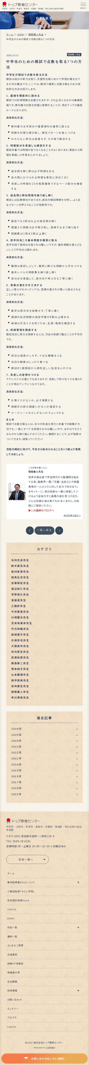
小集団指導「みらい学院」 (21, 891)
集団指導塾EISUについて (21, 882)
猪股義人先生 (35, 34)
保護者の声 (13, 972)
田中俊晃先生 (20, 680)
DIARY (20, 34)
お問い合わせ (14, 999)
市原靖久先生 (20, 594)
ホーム (9, 34)
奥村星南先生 (20, 571)
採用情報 (12, 990)
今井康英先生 (20, 611)
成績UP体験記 (15, 963)
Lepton (11, 1026)
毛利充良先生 (20, 560)
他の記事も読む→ (72, 515)
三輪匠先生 (18, 606)
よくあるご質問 (15, 945)
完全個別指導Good (18, 900)
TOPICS (11, 909)
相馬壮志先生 (20, 577)
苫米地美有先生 (21, 623)
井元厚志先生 (20, 651)
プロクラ (12, 1017)
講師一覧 (12, 936)
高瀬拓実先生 (20, 657)
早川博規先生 (20, 697)
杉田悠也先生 (20, 640)
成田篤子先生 (20, 634)
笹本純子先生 (20, 669)
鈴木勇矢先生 (20, 566)
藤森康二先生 (20, 663)
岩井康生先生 (20, 686)
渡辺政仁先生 (20, 588)
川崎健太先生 (20, 617)
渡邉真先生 (18, 600)
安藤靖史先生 (20, 583)
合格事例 (12, 954)
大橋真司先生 (20, 646)
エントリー (13, 1008)
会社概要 (12, 981)
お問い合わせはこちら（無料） (44, 1058)
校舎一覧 (12, 927)
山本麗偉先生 (20, 674)
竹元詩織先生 (20, 629)
